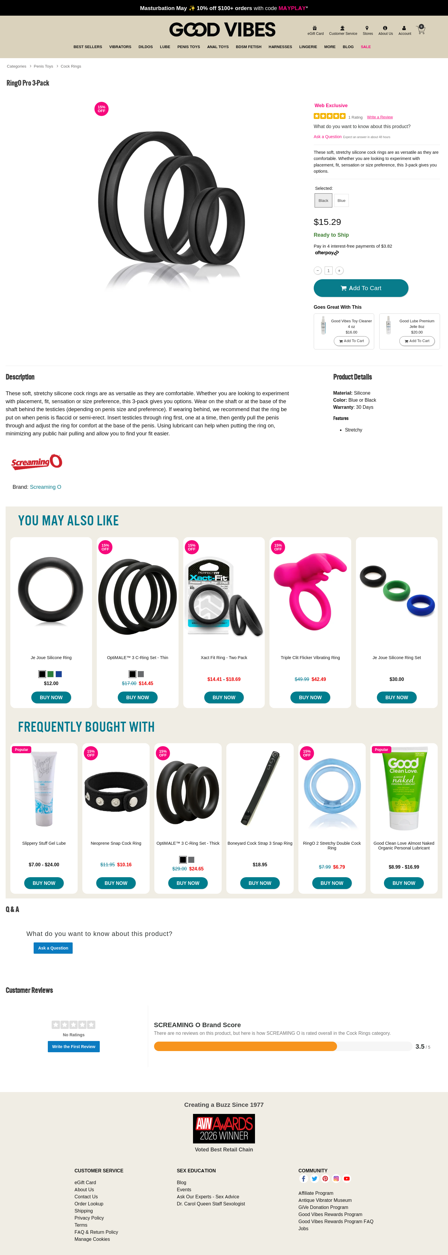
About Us (84, 1189)
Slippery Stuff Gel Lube (44, 843)
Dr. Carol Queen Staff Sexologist (211, 1204)
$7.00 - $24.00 (44, 864)
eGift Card (85, 1182)
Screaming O (45, 486)
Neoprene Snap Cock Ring (116, 843)
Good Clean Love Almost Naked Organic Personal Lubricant (404, 846)
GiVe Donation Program (323, 1207)
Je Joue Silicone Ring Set (396, 657)
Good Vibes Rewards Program (330, 1214)
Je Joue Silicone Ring (51, 657)
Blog (181, 1182)
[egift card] (314, 31)
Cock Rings (71, 66)
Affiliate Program (315, 1193)
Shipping (83, 1211)
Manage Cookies (92, 1239)
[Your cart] (420, 30)
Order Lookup (88, 1204)
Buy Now (51, 697)
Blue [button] (342, 200)
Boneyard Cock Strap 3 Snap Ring (260, 843)
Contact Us (86, 1197)
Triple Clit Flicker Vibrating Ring (310, 657)
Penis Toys (43, 66)
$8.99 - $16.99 (404, 867)
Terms (80, 1225)
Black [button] (323, 200)
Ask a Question (328, 136)
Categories (16, 66)
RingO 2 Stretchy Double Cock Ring (332, 846)
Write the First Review (73, 1046)
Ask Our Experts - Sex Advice (208, 1197)
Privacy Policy (89, 1218)
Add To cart (361, 288)
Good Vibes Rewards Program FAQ (335, 1221)
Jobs (303, 1228)
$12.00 (51, 683)
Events (184, 1189)
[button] (42, 674)
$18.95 (260, 864)
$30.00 (397, 679)
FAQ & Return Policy (96, 1232)
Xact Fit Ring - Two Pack (224, 657)
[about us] (385, 31)
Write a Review (380, 117)
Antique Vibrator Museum (325, 1200)
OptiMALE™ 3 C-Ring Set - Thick (188, 843)
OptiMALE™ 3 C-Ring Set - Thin (137, 657)
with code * (224, 8)
